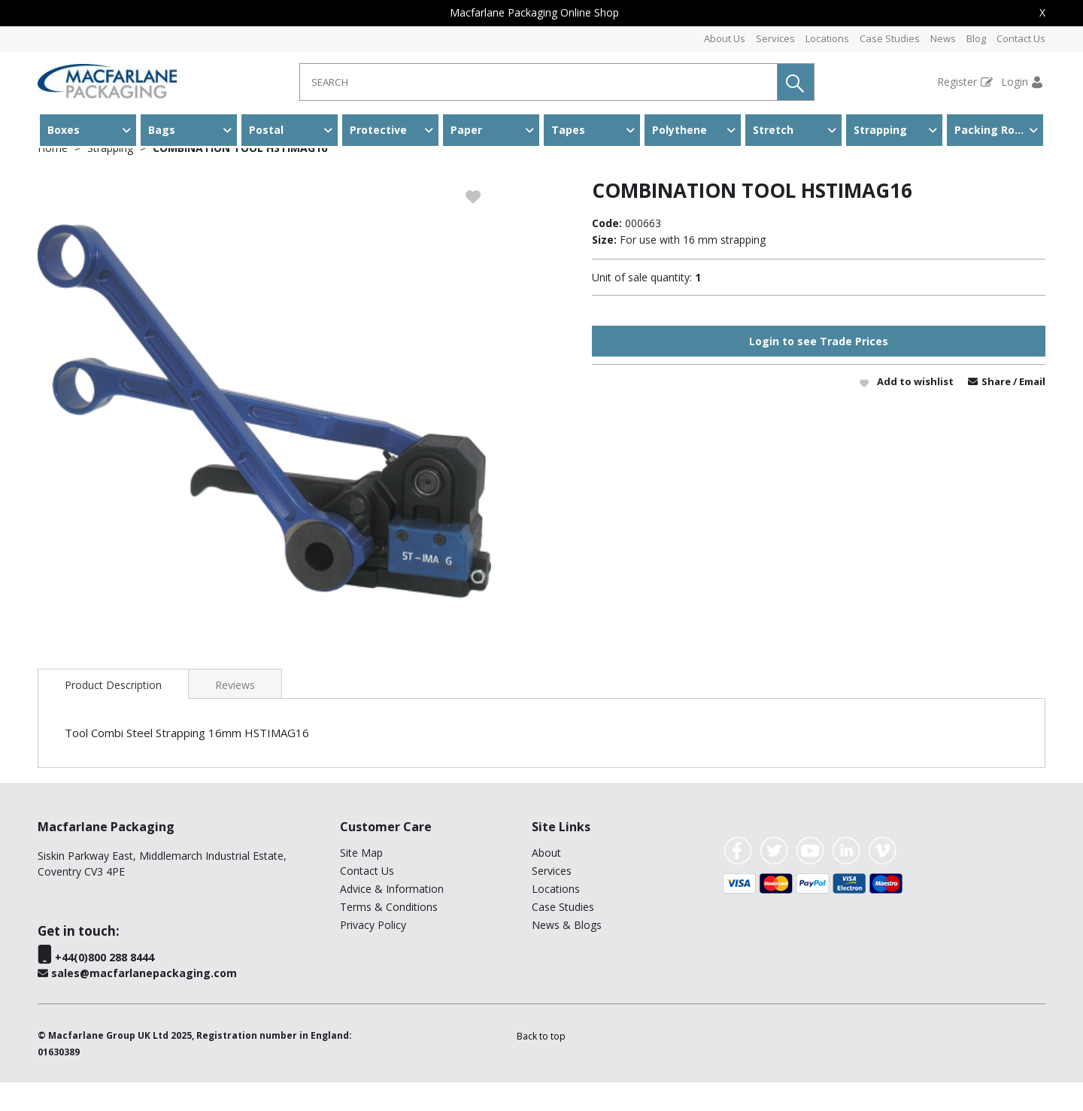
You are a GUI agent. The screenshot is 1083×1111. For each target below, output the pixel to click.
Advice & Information (392, 917)
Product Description (113, 713)
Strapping (880, 130)
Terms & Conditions (389, 935)
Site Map (361, 881)
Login (1014, 81)
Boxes (63, 130)
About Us (724, 38)
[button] (796, 82)
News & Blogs (567, 953)
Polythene (679, 130)
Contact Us (1021, 38)
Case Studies (890, 38)
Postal (266, 130)
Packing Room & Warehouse (998, 130)
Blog (976, 38)
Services (775, 38)
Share (997, 410)
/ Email (1029, 410)
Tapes (568, 130)
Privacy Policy (373, 953)
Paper (466, 130)
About (546, 881)
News (943, 38)
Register (957, 81)
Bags (161, 130)
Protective (378, 130)
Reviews (235, 713)
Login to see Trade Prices (818, 370)
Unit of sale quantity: (642, 306)
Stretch (773, 130)
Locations (827, 38)
